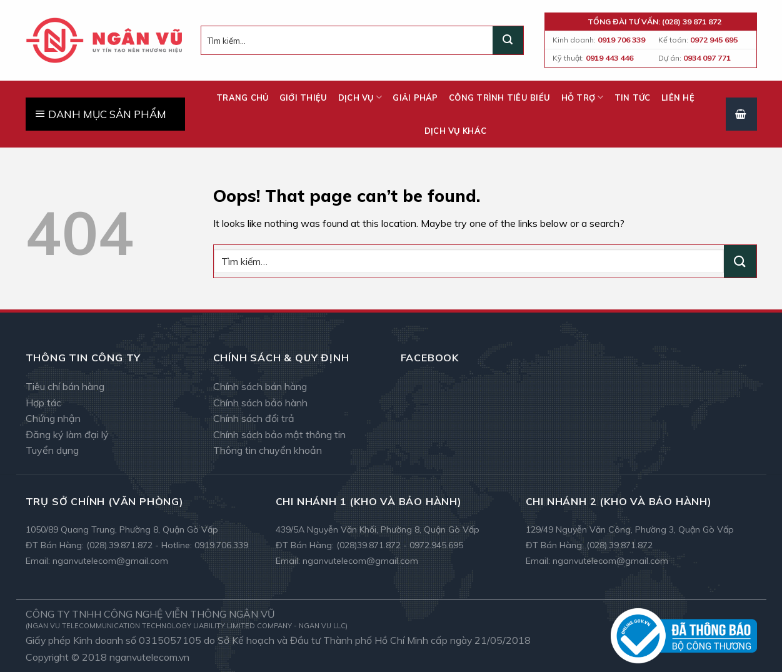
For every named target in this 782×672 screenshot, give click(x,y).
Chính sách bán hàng (260, 386)
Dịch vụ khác (455, 131)
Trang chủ (242, 98)
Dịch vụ (360, 97)
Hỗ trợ (582, 97)
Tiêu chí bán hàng (65, 386)
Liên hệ (677, 98)
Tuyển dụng (52, 450)
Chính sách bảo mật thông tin (279, 434)
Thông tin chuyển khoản (267, 450)
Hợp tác (43, 402)
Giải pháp (415, 98)
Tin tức (632, 98)
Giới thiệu (303, 98)
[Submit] (508, 40)
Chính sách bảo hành (260, 402)
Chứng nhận (53, 418)
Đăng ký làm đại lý (67, 434)
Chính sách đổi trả (253, 418)
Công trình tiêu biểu (499, 98)
